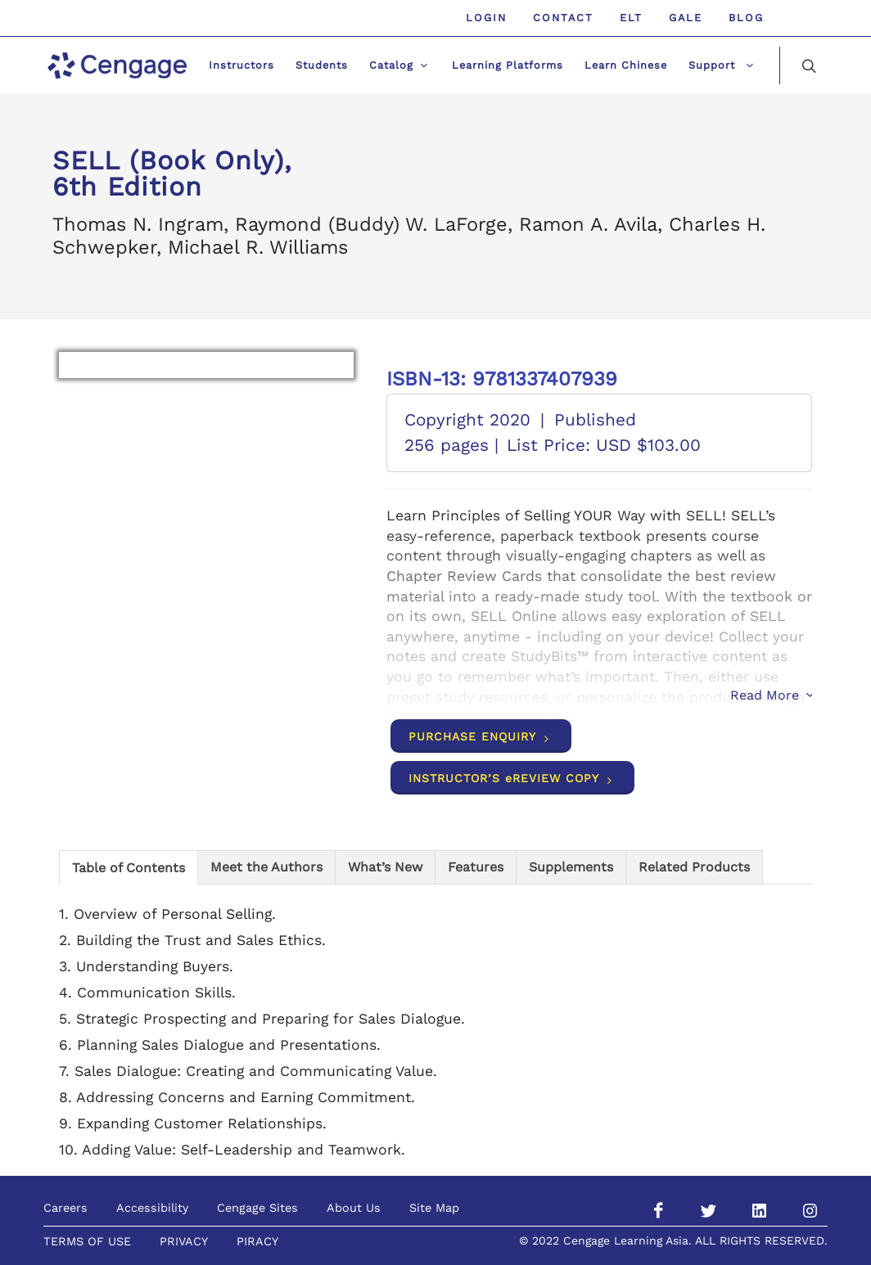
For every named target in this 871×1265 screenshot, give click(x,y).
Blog (746, 17)
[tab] (128, 867)
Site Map (434, 1207)
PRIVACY (184, 1241)
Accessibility (152, 1207)
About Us (354, 1207)
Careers (65, 1207)
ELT (631, 17)
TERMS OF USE (87, 1241)
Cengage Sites (257, 1207)
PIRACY (257, 1241)
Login (486, 17)
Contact (563, 17)
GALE (685, 17)
